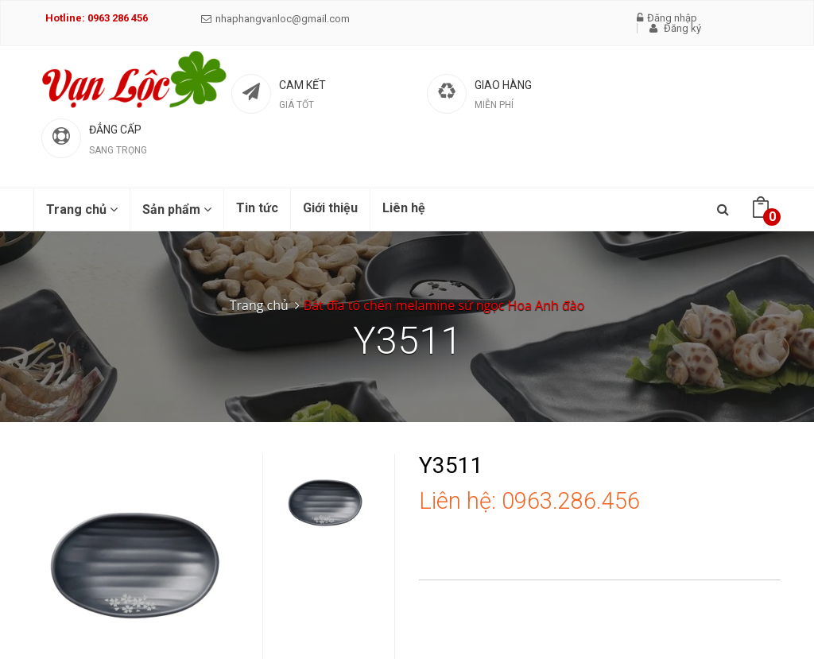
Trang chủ (82, 209)
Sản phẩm (176, 209)
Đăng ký (675, 28)
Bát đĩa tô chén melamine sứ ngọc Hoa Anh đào (444, 305)
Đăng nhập (667, 18)
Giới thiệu (330, 207)
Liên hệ (403, 207)
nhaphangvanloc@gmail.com (275, 19)
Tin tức (257, 207)
